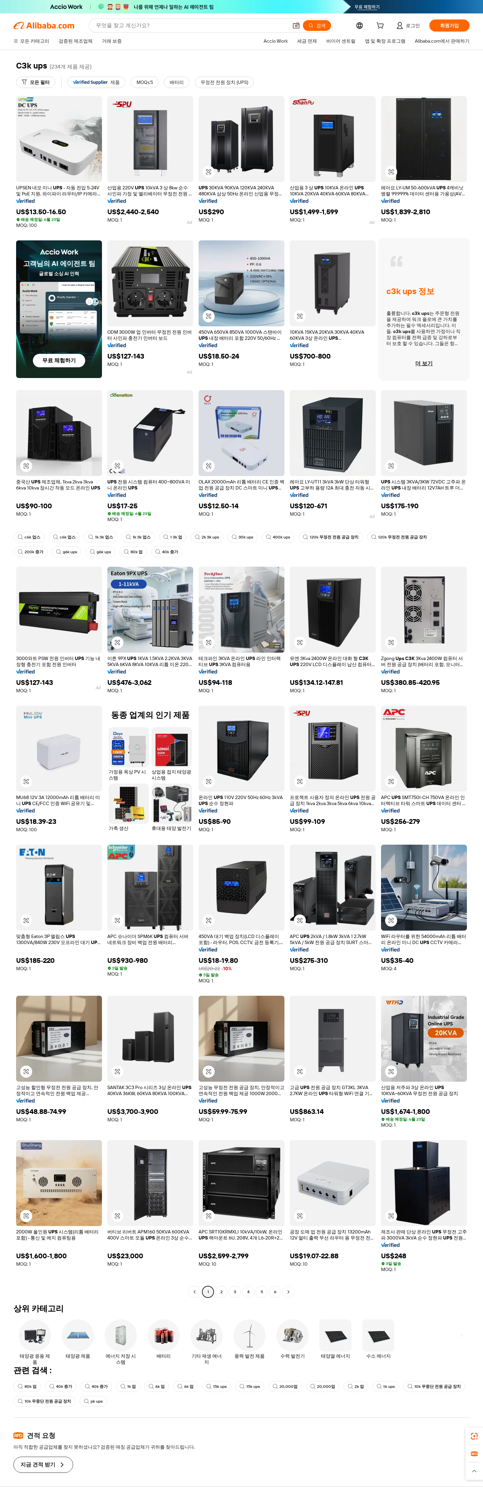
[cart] (381, 26)
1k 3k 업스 (100, 537)
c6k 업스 (29, 537)
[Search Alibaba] (191, 25)
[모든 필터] (35, 82)
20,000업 (285, 1386)
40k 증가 (166, 552)
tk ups (386, 1386)
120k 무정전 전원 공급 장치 (331, 537)
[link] (474, 1436)
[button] (296, 25)
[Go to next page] (288, 1292)
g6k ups (66, 552)
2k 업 (356, 1386)
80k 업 (133, 552)
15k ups (216, 1386)
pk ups (93, 1401)
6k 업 (157, 1386)
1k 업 (128, 1386)
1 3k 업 (172, 537)
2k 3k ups (207, 537)
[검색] (317, 25)
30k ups (242, 537)
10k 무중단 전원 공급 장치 (434, 1386)
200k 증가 (30, 552)
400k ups (278, 537)
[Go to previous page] (195, 1292)
